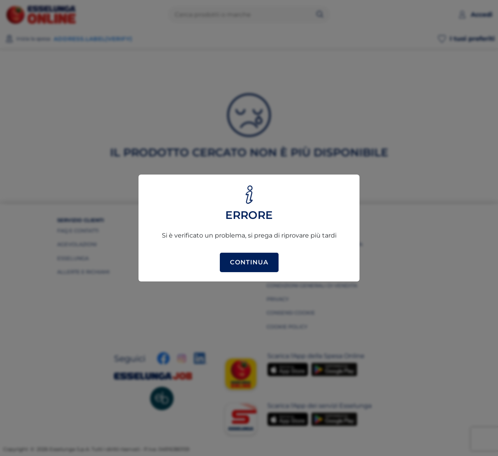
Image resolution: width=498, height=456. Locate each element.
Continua (249, 262)
